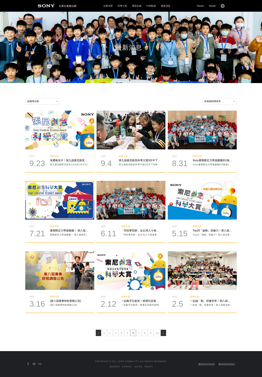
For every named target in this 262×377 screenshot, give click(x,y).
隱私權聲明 (115, 366)
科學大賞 (122, 6)
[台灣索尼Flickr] (40, 364)
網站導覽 (138, 366)
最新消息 (165, 6)
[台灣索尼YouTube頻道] (34, 364)
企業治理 (108, 6)
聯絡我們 (148, 366)
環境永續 (136, 6)
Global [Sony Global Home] (212, 6)
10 (157, 333)
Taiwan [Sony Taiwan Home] (200, 6)
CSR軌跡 (151, 6)
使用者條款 (127, 366)
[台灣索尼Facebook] (28, 364)
